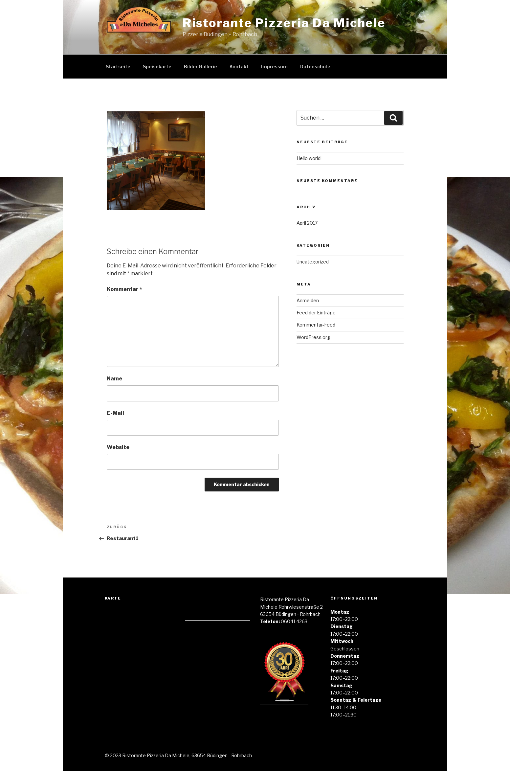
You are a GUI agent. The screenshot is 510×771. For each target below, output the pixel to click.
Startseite (118, 66)
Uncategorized (313, 261)
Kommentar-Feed (316, 325)
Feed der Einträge (316, 312)
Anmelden (308, 300)
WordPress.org (313, 337)
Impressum (274, 66)
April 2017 (307, 223)
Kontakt (239, 66)
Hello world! (309, 158)
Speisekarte (157, 66)
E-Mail (115, 413)
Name (114, 378)
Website (118, 447)
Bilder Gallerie (200, 66)
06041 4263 (294, 621)
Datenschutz (315, 66)
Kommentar (124, 289)
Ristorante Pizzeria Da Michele (284, 23)
